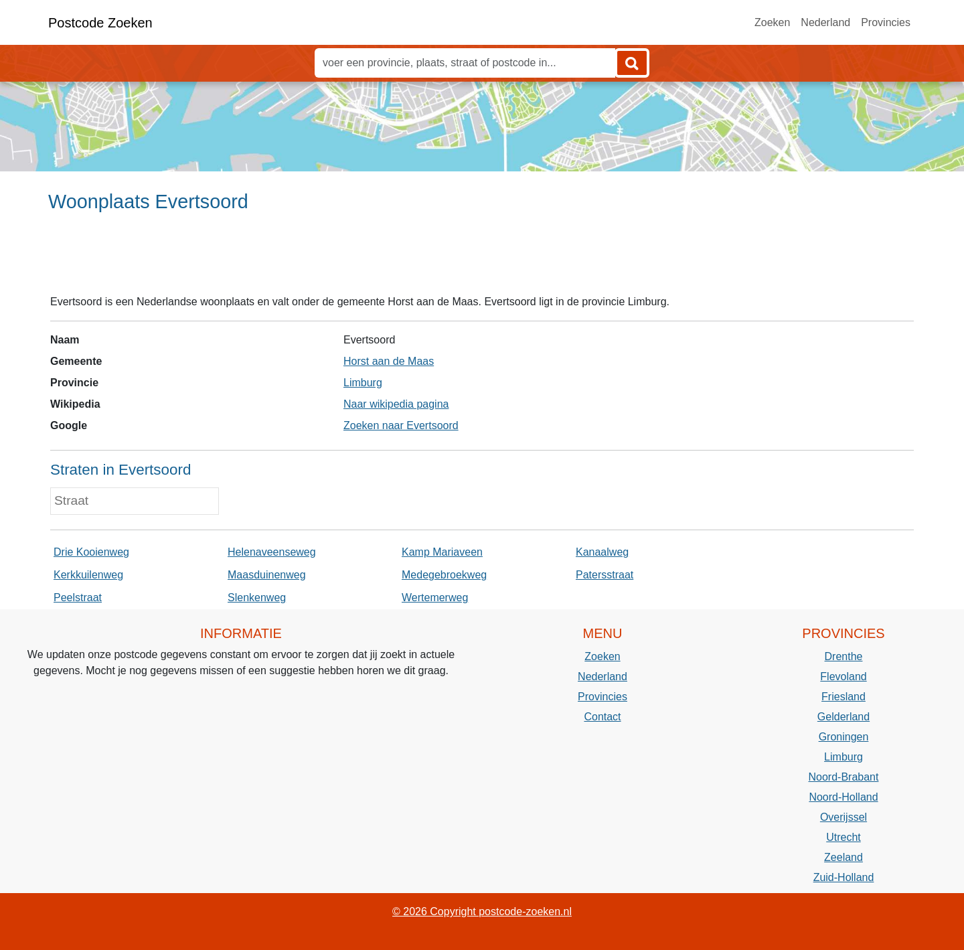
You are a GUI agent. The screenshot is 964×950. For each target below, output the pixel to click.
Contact (602, 716)
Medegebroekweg (444, 574)
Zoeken (772, 22)
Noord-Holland (843, 797)
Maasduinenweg (267, 574)
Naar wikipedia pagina (396, 404)
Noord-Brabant (844, 777)
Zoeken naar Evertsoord (401, 425)
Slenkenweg (257, 597)
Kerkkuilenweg (88, 574)
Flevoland (843, 676)
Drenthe (844, 656)
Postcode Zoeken (100, 22)
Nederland (825, 22)
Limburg (362, 382)
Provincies (885, 22)
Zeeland (843, 857)
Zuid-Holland (843, 877)
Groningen (844, 736)
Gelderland (843, 716)
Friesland (843, 696)
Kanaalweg (602, 552)
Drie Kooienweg (91, 552)
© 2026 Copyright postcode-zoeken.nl (482, 911)
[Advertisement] (482, 259)
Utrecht (843, 837)
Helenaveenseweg (272, 552)
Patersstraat (604, 574)
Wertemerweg (435, 597)
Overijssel (843, 817)
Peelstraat (78, 597)
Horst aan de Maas (388, 361)
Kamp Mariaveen (442, 552)
